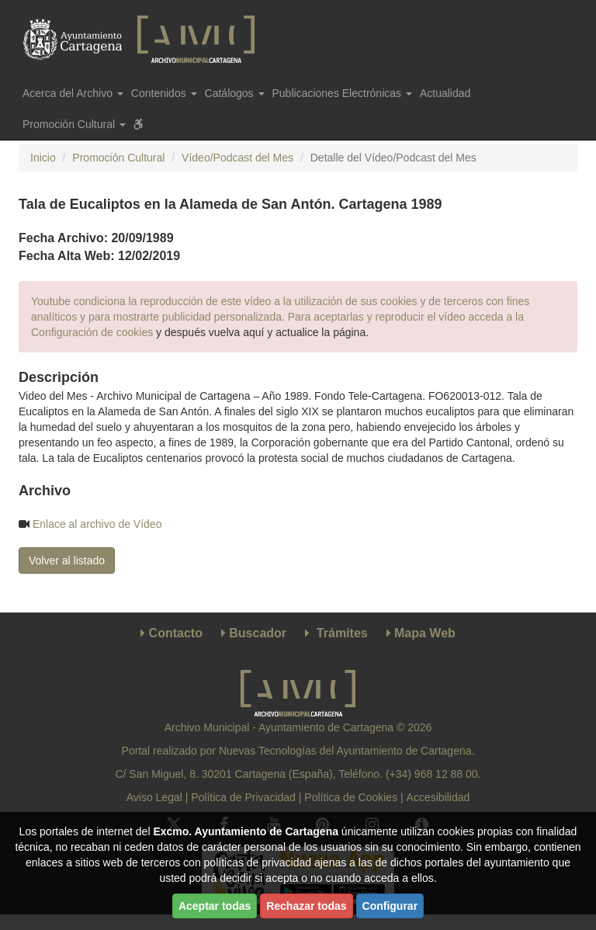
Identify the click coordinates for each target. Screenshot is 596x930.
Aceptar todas (214, 906)
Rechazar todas (306, 906)
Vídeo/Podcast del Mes (237, 157)
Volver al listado (67, 560)
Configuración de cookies (92, 332)
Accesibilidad (438, 797)
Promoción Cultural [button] (74, 124)
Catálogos (235, 93)
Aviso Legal (154, 797)
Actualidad (445, 93)
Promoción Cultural (118, 157)
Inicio (43, 157)
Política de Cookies (350, 797)
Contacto (176, 633)
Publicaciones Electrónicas (342, 93)
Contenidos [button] (164, 93)
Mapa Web (425, 633)
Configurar (390, 906)
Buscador (257, 633)
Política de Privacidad (243, 797)
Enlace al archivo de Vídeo (97, 524)
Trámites (342, 633)
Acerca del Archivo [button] (73, 93)
